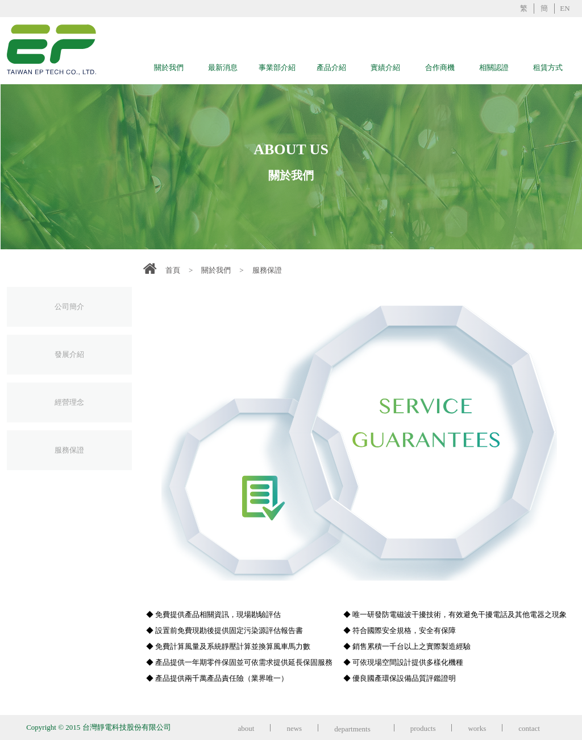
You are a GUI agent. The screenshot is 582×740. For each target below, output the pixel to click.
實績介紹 (385, 67)
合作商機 (440, 67)
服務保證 (69, 450)
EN (564, 8)
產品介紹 (331, 67)
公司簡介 (69, 306)
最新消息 (223, 67)
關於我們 (169, 67)
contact (529, 728)
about (246, 728)
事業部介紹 (277, 67)
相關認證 (494, 67)
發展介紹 (69, 354)
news (294, 728)
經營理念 (69, 402)
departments (356, 729)
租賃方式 (548, 67)
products (423, 728)
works (477, 728)
